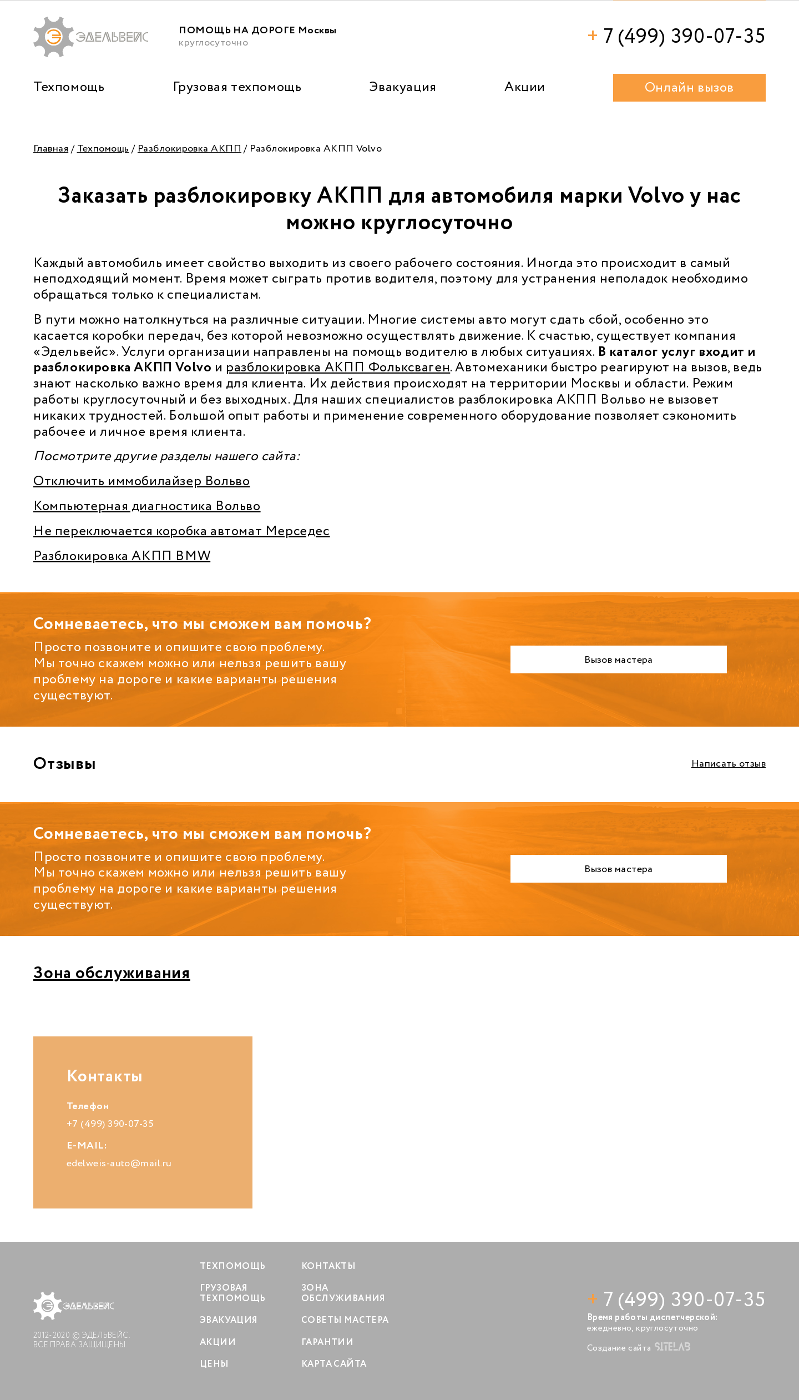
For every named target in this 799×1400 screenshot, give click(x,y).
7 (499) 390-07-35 (676, 37)
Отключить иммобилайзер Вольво (141, 481)
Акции (524, 87)
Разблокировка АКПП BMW (121, 556)
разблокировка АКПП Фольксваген (338, 367)
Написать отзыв (728, 764)
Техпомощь (68, 87)
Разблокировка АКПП (189, 149)
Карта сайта (333, 1364)
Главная (50, 149)
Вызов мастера (618, 660)
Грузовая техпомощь (237, 87)
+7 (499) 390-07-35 (110, 1124)
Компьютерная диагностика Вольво (147, 506)
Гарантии (327, 1342)
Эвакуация (402, 87)
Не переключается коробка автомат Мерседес (181, 531)
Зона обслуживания (111, 973)
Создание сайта (638, 1347)
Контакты (328, 1266)
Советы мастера (345, 1320)
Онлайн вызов (689, 88)
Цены (214, 1364)
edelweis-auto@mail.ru (119, 1163)
